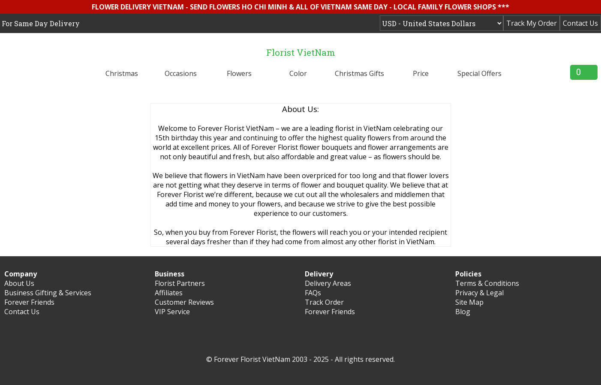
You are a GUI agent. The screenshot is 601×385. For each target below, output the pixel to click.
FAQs (313, 292)
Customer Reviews (184, 302)
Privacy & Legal (479, 292)
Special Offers (479, 73)
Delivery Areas (328, 283)
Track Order (324, 302)
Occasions (181, 73)
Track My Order (531, 23)
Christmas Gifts (359, 73)
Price (421, 73)
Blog (462, 311)
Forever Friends (29, 302)
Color (298, 73)
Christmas (121, 73)
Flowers (239, 73)
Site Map (469, 302)
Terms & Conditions (487, 283)
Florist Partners (180, 283)
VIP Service (172, 311)
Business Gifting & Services (47, 292)
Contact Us (580, 23)
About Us (19, 283)
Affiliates (169, 292)
